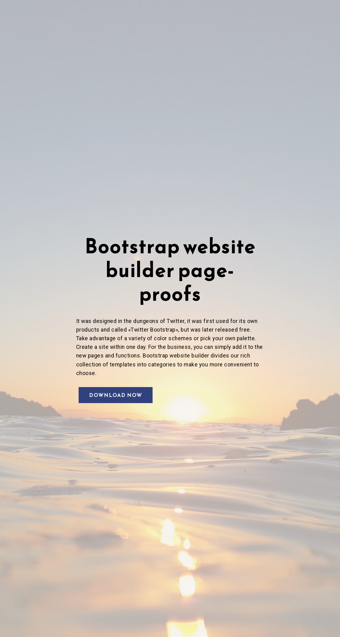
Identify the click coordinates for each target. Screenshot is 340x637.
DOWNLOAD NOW (115, 395)
